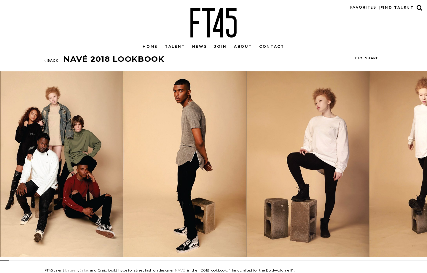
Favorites (363, 7)
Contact (271, 46)
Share (372, 58)
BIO (359, 58)
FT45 (213, 21)
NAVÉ (180, 270)
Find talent (397, 7)
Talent (175, 46)
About (243, 46)
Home (150, 46)
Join (220, 46)
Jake (84, 270)
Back (51, 60)
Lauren (71, 270)
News (199, 46)
